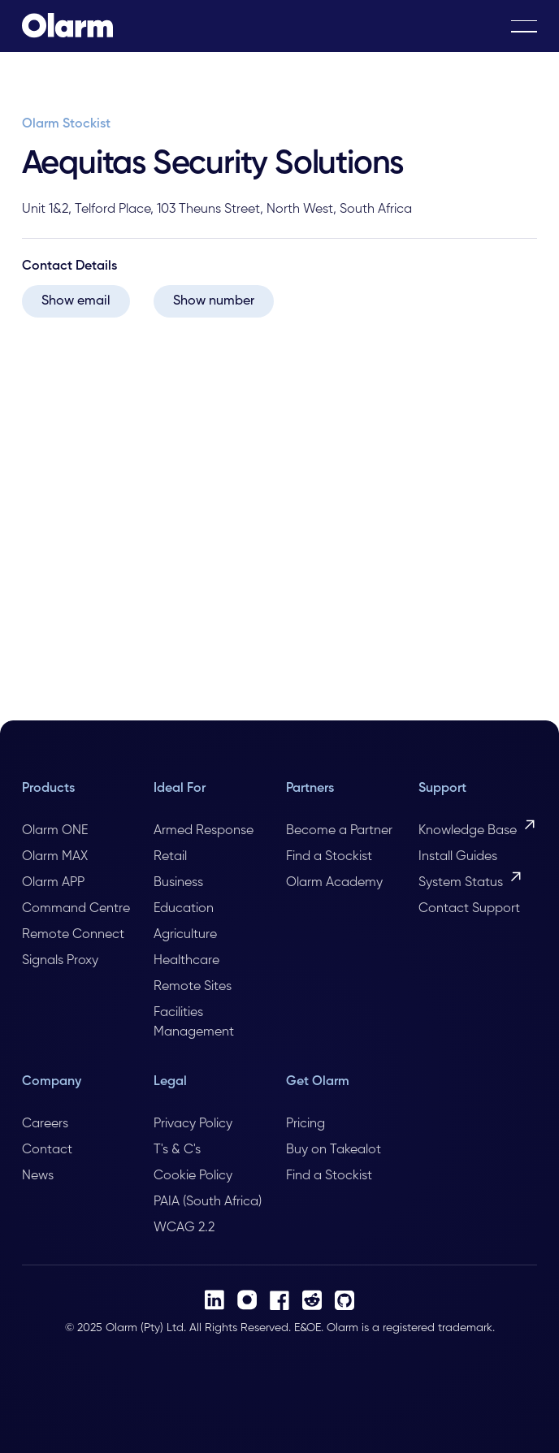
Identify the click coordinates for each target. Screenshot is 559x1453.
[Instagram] (247, 1300)
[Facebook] (279, 1300)
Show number (213, 301)
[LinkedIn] (214, 1300)
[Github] (344, 1300)
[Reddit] (312, 1300)
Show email (75, 301)
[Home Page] (67, 26)
